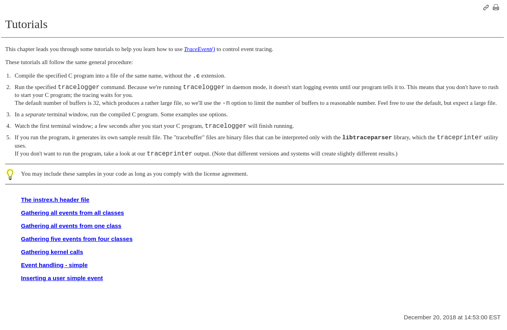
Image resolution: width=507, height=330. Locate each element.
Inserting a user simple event (62, 278)
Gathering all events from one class (71, 225)
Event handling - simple (54, 265)
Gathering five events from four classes (77, 238)
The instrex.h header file (55, 199)
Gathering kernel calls (52, 251)
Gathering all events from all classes (72, 212)
